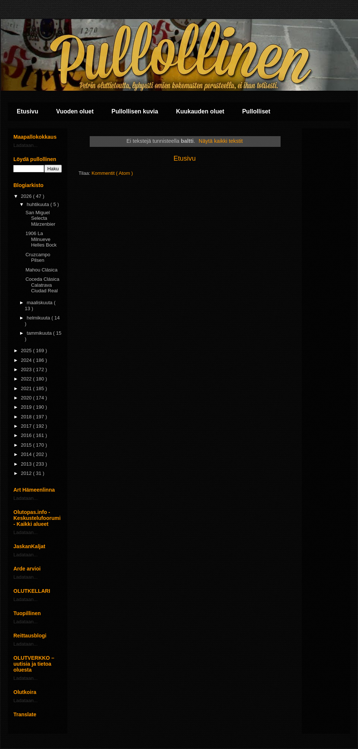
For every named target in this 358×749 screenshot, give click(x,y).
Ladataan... (25, 145)
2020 (27, 398)
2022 (27, 379)
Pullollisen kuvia (135, 111)
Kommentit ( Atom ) (112, 173)
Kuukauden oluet (200, 111)
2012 (27, 473)
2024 (27, 360)
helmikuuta (39, 318)
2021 (27, 388)
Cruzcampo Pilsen (37, 257)
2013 (27, 464)
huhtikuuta (39, 204)
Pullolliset (256, 111)
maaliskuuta (40, 302)
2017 (27, 426)
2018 (27, 416)
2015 (27, 445)
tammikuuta (40, 333)
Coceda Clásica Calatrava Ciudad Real (42, 284)
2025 (27, 350)
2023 (27, 369)
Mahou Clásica (41, 270)
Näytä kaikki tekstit (221, 141)
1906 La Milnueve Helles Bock (41, 239)
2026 (27, 196)
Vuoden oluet (75, 111)
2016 (27, 435)
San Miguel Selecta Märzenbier (40, 218)
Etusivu (27, 111)
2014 (27, 454)
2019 (27, 407)
